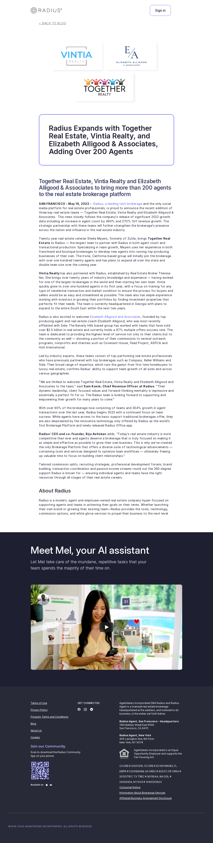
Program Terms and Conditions (49, 716)
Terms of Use (39, 703)
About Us (36, 730)
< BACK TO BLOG (52, 23)
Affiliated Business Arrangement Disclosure (145, 798)
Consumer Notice (129, 787)
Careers (35, 737)
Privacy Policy (39, 709)
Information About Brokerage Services (142, 792)
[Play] (106, 627)
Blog (33, 723)
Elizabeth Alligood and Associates (115, 316)
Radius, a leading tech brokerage (117, 203)
